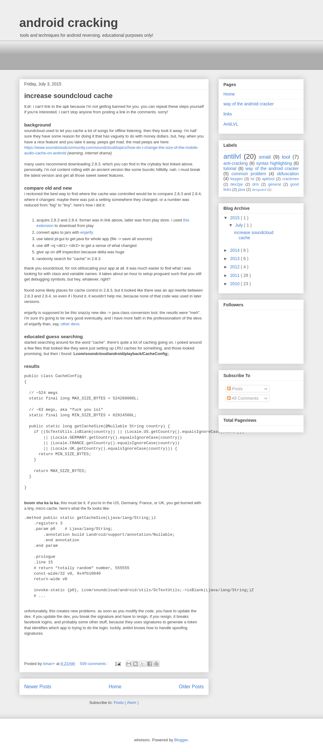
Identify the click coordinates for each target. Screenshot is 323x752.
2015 (235, 217)
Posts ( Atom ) (126, 702)
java (241, 189)
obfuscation (288, 173)
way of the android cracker (248, 103)
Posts (235, 388)
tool (286, 157)
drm (255, 184)
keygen (236, 179)
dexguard (259, 189)
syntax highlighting (274, 163)
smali (265, 157)
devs (75, 324)
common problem (248, 173)
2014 (235, 250)
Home (115, 686)
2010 (235, 283)
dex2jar (236, 184)
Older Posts (191, 686)
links (227, 113)
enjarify (86, 232)
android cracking (68, 22)
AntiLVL (230, 124)
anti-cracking (235, 163)
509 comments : (94, 663)
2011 (235, 275)
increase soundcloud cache (68, 96)
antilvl (232, 156)
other (65, 324)
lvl (252, 179)
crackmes (290, 179)
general (274, 184)
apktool (268, 179)
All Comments (242, 398)
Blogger (181, 740)
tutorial (229, 168)
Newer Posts (37, 686)
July (239, 225)
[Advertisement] (130, 54)
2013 (235, 258)
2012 (235, 266)
